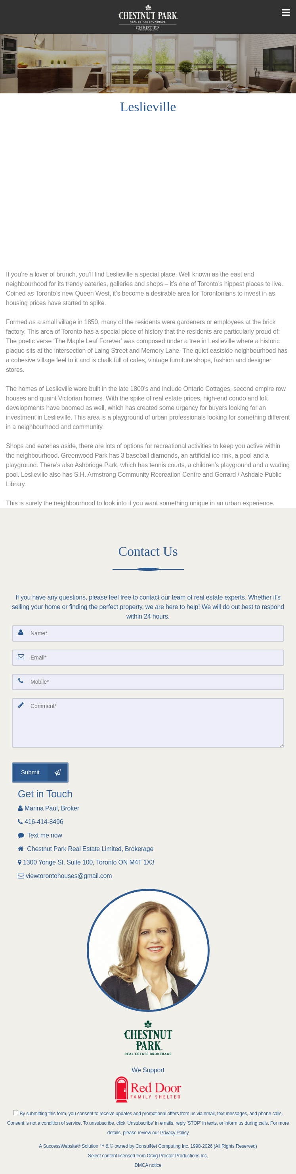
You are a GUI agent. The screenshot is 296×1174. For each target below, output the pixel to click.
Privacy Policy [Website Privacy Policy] (174, 1132)
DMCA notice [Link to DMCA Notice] (148, 1165)
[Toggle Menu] (286, 12)
